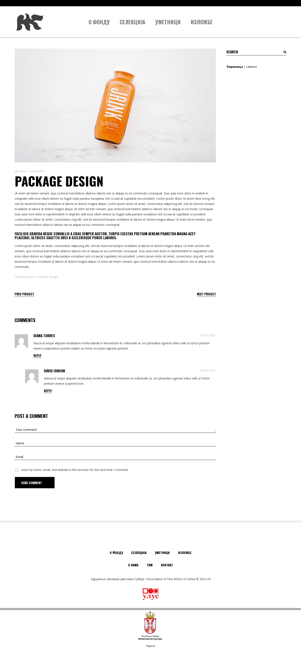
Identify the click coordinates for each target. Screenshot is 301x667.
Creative (42, 277)
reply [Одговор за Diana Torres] (37, 355)
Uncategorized (25, 277)
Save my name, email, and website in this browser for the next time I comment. (75, 470)
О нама (133, 565)
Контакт (167, 565)
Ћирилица (234, 67)
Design (53, 277)
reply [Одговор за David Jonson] (48, 390)
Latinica (251, 67)
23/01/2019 (37, 171)
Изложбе (184, 552)
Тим (150, 565)
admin (23, 171)
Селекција (139, 552)
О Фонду (116, 552)
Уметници (162, 552)
